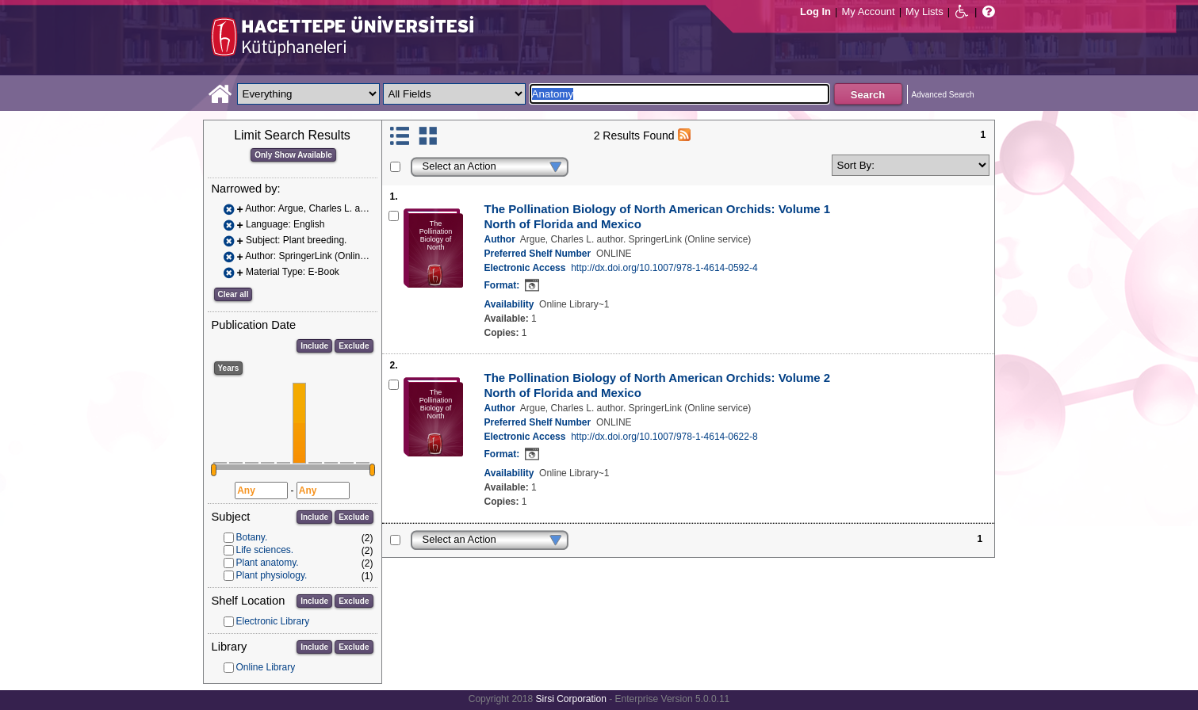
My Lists (924, 11)
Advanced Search (943, 94)
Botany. (252, 537)
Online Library (266, 667)
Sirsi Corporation (570, 698)
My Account (867, 11)
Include (314, 346)
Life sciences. (265, 549)
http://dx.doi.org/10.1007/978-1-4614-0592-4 (664, 267)
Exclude (354, 346)
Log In (815, 11)
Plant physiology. (272, 575)
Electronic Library (273, 621)
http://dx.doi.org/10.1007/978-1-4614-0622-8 (664, 436)
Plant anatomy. (267, 562)
